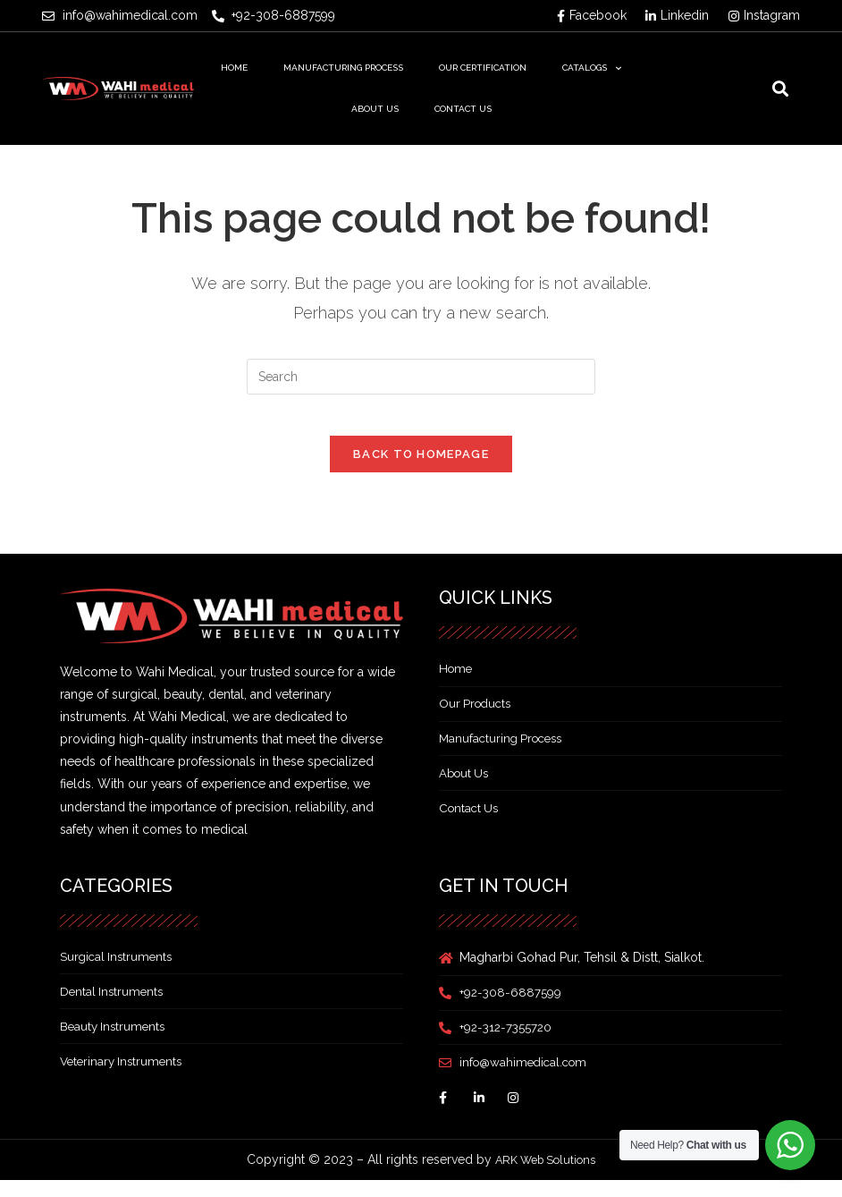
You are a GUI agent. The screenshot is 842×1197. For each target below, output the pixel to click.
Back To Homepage (421, 467)
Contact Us (463, 109)
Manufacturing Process (343, 67)
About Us (375, 109)
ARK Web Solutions (545, 1175)
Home (234, 67)
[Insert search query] (421, 377)
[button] (780, 89)
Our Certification (482, 67)
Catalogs (591, 68)
